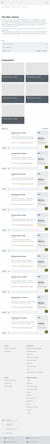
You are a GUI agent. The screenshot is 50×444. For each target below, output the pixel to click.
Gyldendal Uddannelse (6, 6)
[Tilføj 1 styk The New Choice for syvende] (43, 291)
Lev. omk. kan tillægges (42, 142)
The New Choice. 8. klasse (26, 163)
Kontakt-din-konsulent (10, 380)
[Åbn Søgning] (47, 2)
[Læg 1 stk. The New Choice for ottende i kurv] (46, 167)
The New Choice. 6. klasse (26, 204)
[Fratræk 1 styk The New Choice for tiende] (39, 188)
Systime (29, 413)
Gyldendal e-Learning (32, 386)
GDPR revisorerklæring (32, 357)
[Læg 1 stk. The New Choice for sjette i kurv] (46, 208)
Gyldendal (29, 383)
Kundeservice (7, 383)
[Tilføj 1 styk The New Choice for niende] (43, 147)
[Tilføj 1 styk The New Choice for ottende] (43, 167)
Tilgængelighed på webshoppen (35, 372)
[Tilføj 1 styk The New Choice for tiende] (43, 188)
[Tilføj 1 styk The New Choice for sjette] (43, 208)
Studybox (29, 410)
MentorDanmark (31, 398)
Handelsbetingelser (31, 360)
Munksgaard (30, 401)
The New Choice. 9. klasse (26, 142)
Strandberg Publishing (32, 407)
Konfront (29, 395)
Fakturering (30, 354)
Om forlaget (7, 351)
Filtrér (5, 128)
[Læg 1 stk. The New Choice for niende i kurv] (46, 147)
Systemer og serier (15, 6)
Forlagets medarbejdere (10, 348)
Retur (28, 369)
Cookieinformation (31, 351)
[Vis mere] (25, 37)
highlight (29, 392)
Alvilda (28, 380)
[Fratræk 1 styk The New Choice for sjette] (39, 208)
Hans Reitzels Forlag (32, 389)
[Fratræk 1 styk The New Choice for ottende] (39, 167)
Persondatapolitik (31, 366)
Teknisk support (8, 386)
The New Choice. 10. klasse (26, 183)
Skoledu (29, 404)
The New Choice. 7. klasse (26, 286)
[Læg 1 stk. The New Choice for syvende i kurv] (46, 290)
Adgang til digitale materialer (34, 348)
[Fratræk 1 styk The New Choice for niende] (39, 147)
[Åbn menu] (2, 2)
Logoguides (30, 363)
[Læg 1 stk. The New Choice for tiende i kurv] (46, 188)
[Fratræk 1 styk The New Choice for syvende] (39, 291)
